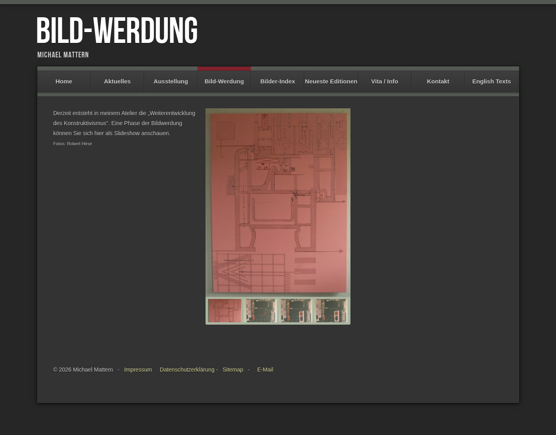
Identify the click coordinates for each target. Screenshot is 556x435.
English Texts (491, 78)
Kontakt (438, 78)
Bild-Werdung (224, 78)
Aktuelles (117, 78)
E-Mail (265, 377)
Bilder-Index (277, 78)
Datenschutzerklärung (187, 377)
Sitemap (232, 377)
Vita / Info (384, 78)
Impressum (138, 377)
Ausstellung (171, 78)
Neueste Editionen (331, 78)
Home (64, 78)
